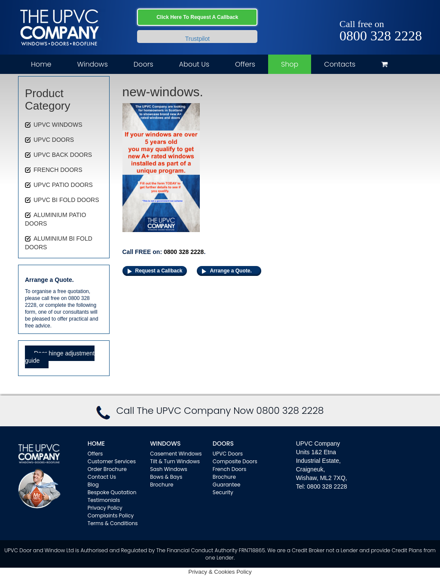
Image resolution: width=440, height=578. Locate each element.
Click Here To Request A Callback (197, 17)
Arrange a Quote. (230, 271)
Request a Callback (159, 271)
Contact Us (102, 476)
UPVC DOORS (54, 139)
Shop (289, 64)
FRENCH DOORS (58, 169)
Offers (245, 64)
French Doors (229, 469)
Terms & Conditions (113, 523)
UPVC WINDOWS (58, 124)
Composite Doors (235, 461)
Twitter (403, 14)
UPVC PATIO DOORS (63, 184)
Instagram (415, 14)
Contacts (339, 64)
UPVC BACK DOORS (63, 154)
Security (223, 492)
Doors (143, 64)
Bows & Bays (166, 476)
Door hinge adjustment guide (60, 357)
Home (41, 64)
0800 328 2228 (380, 36)
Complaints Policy (111, 515)
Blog (93, 484)
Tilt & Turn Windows (175, 461)
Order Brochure (107, 469)
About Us (194, 64)
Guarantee (227, 484)
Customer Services (112, 461)
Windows (92, 64)
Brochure (161, 484)
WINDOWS (165, 443)
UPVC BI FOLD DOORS (66, 199)
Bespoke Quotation (112, 492)
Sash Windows (168, 469)
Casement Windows (176, 453)
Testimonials (104, 500)
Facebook (390, 14)
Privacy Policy (105, 507)
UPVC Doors (228, 453)
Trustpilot (197, 38)
